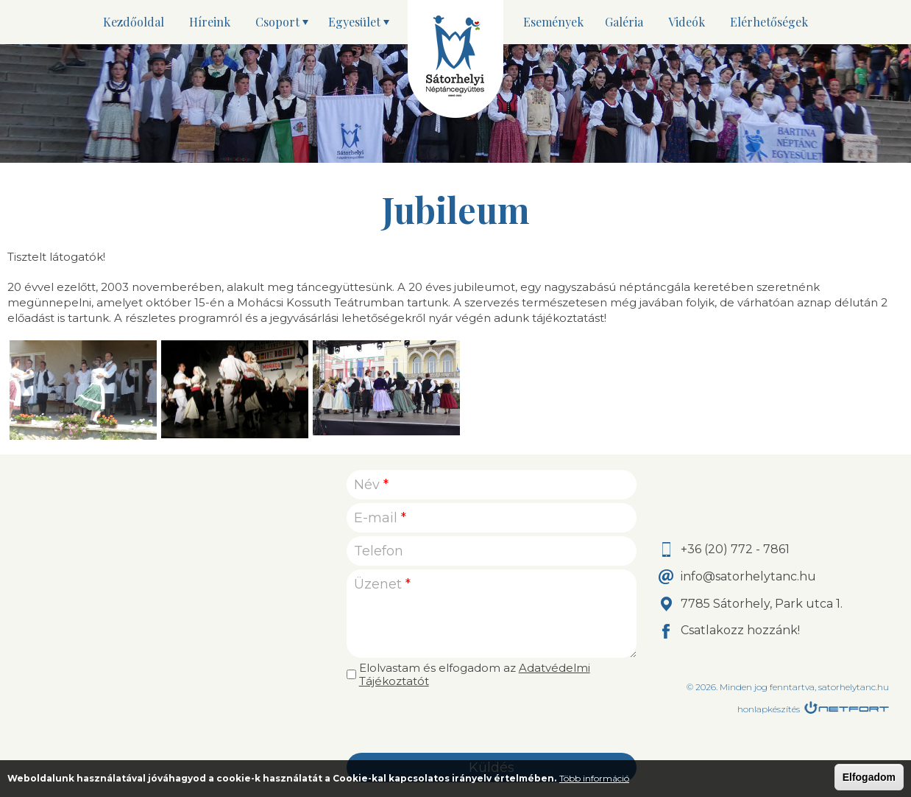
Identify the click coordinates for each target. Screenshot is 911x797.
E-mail (380, 518)
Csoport (277, 21)
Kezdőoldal (133, 21)
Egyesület (354, 21)
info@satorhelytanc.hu (748, 576)
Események (553, 21)
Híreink (209, 21)
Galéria (624, 21)
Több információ (594, 778)
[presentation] (491, 720)
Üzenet (382, 584)
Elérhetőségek (769, 21)
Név (371, 485)
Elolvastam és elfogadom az (474, 674)
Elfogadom (869, 777)
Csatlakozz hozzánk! (740, 630)
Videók (686, 21)
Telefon (378, 551)
